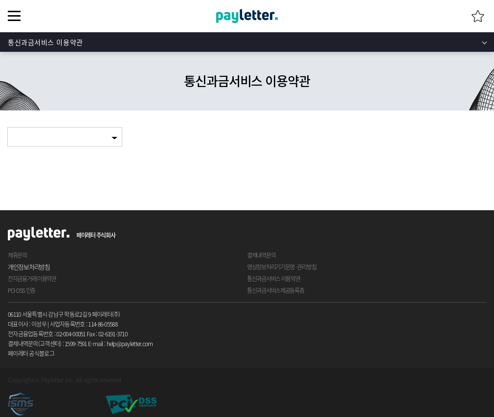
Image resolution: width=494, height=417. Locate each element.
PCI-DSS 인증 (21, 290)
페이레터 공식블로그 (31, 353)
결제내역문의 (261, 255)
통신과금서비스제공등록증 (275, 290)
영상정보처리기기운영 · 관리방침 (281, 267)
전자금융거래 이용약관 (32, 278)
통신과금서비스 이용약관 (45, 42)
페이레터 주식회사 (95, 235)
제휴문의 (17, 255)
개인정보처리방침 (29, 266)
